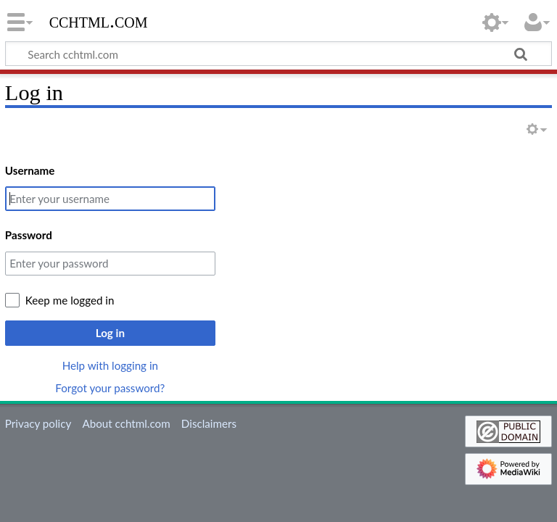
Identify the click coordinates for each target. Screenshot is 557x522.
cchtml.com (98, 21)
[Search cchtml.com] (278, 53)
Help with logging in (110, 365)
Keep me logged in (70, 300)
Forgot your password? (110, 387)
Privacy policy (38, 423)
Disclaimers (208, 423)
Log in (110, 332)
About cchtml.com (126, 423)
